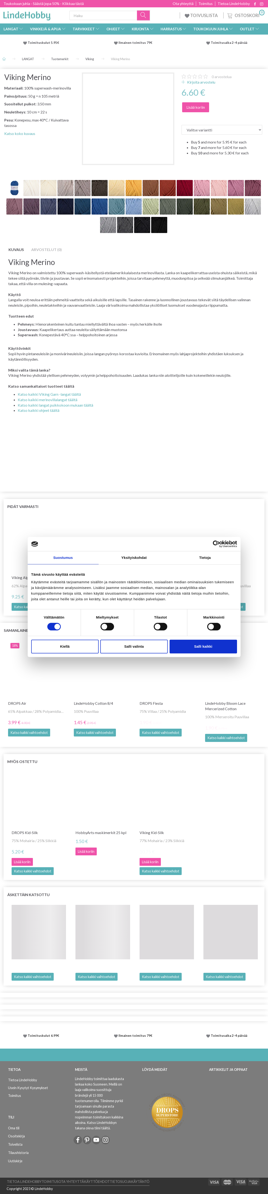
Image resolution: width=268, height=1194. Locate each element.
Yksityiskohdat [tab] (134, 558)
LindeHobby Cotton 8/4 (93, 703)
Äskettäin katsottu (28, 894)
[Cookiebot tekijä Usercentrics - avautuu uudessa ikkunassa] (216, 544)
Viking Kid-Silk (152, 832)
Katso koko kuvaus (19, 133)
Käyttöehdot (97, 1182)
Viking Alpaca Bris (27, 577)
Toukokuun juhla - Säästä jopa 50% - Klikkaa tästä (44, 3)
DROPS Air (17, 703)
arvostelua (222, 76)
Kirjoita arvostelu (200, 82)
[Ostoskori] (245, 15)
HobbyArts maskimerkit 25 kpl (100, 832)
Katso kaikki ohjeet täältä (38, 410)
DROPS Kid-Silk (25, 832)
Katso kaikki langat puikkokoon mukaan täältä (55, 405)
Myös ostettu (22, 761)
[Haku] (143, 15)
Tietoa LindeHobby (234, 3)
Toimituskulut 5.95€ (43, 43)
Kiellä (65, 646)
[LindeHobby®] (27, 14)
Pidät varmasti (22, 506)
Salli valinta (134, 646)
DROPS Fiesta (151, 703)
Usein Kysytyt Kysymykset (28, 1088)
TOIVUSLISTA (202, 15)
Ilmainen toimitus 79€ (136, 43)
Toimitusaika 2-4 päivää (229, 43)
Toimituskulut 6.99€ (43, 1035)
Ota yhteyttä (183, 3)
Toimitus (205, 3)
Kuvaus (16, 249)
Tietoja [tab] (205, 558)
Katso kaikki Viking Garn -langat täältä (49, 394)
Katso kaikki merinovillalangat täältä (47, 399)
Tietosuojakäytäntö (129, 1182)
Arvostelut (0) (46, 249)
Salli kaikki (203, 646)
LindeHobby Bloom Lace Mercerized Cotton (225, 706)
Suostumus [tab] (63, 558)
